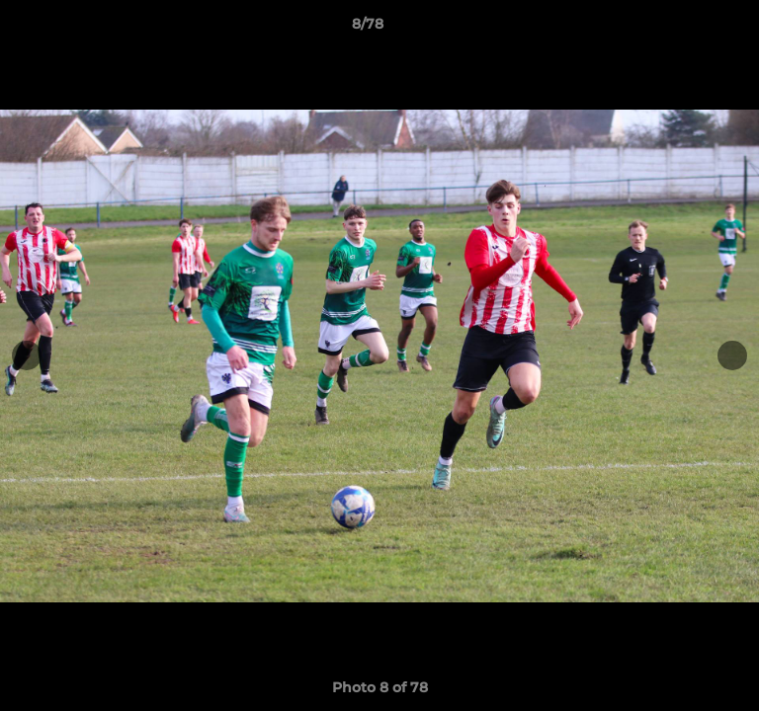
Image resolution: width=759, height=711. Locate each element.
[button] (688, 29)
